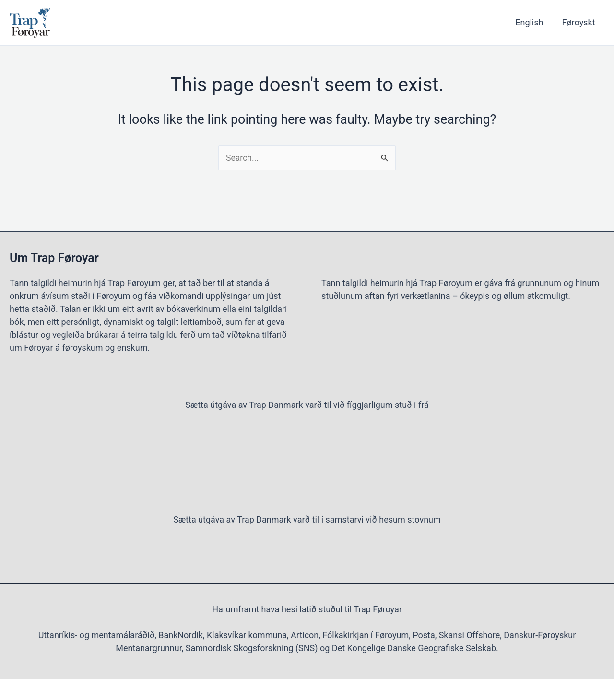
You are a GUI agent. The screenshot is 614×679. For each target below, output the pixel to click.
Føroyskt (579, 22)
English (531, 22)
